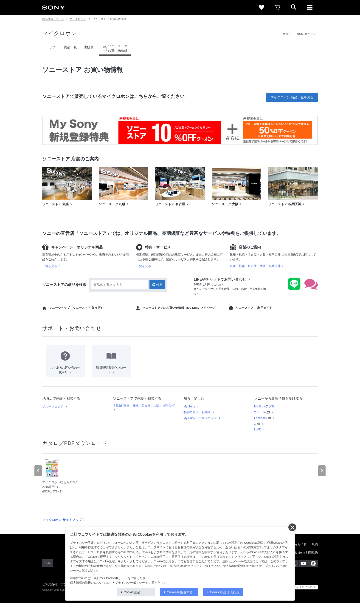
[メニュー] (310, 7)
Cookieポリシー (116, 578)
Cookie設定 (132, 592)
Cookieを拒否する (180, 592)
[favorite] (261, 7)
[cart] (278, 7)
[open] (294, 7)
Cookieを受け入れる (224, 592)
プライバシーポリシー (130, 582)
